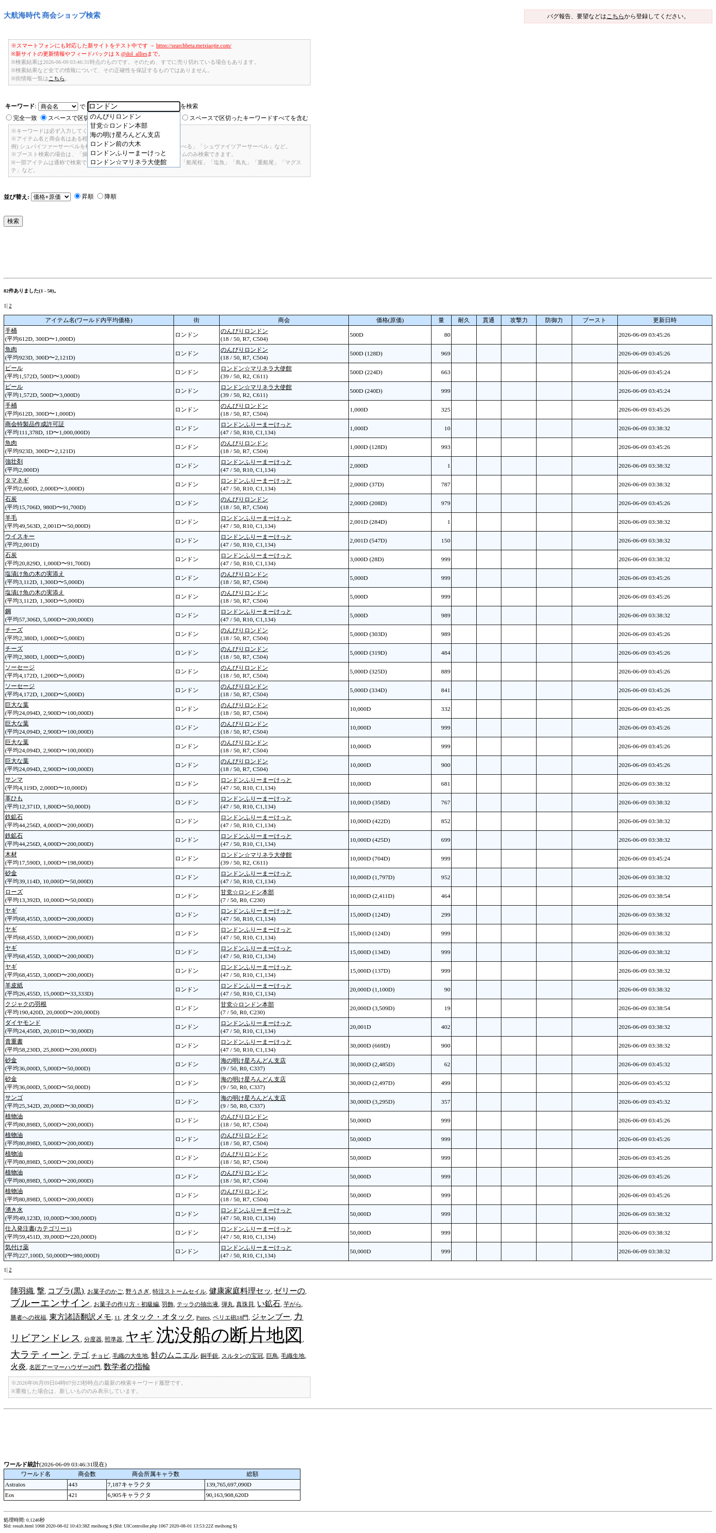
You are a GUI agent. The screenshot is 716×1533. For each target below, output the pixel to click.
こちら (615, 16)
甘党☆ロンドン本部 (247, 892)
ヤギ (11, 910)
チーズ (14, 629)
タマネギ (17, 480)
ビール (14, 368)
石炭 (11, 498)
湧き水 (14, 1209)
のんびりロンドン (244, 331)
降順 (110, 196)
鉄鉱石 (14, 816)
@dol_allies (134, 54)
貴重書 (14, 1041)
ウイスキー (20, 536)
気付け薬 (17, 1247)
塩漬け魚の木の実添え (34, 573)
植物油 (14, 1116)
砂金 (11, 873)
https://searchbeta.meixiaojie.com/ (194, 45)
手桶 (11, 330)
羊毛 (11, 517)
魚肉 (11, 349)
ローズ (14, 891)
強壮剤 (14, 461)
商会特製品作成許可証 (34, 424)
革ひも (14, 798)
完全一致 (25, 118)
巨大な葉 (17, 704)
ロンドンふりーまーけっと (256, 424)
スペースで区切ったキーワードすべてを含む (249, 118)
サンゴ (14, 1097)
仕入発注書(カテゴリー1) (38, 1228)
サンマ (14, 779)
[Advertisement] (170, 254)
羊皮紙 (14, 985)
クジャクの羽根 (26, 1004)
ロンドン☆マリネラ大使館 (256, 368)
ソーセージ (20, 667)
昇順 (88, 196)
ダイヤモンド (23, 1022)
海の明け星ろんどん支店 (253, 1060)
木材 (11, 854)
